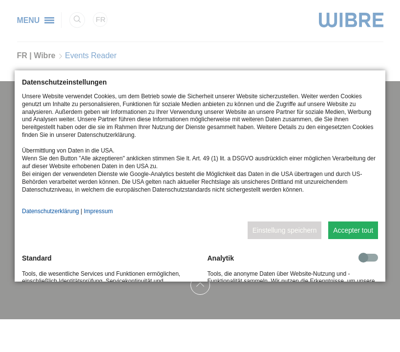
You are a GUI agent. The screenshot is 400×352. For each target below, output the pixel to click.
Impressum (98, 211)
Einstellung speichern (285, 230)
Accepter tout (353, 230)
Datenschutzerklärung (50, 211)
